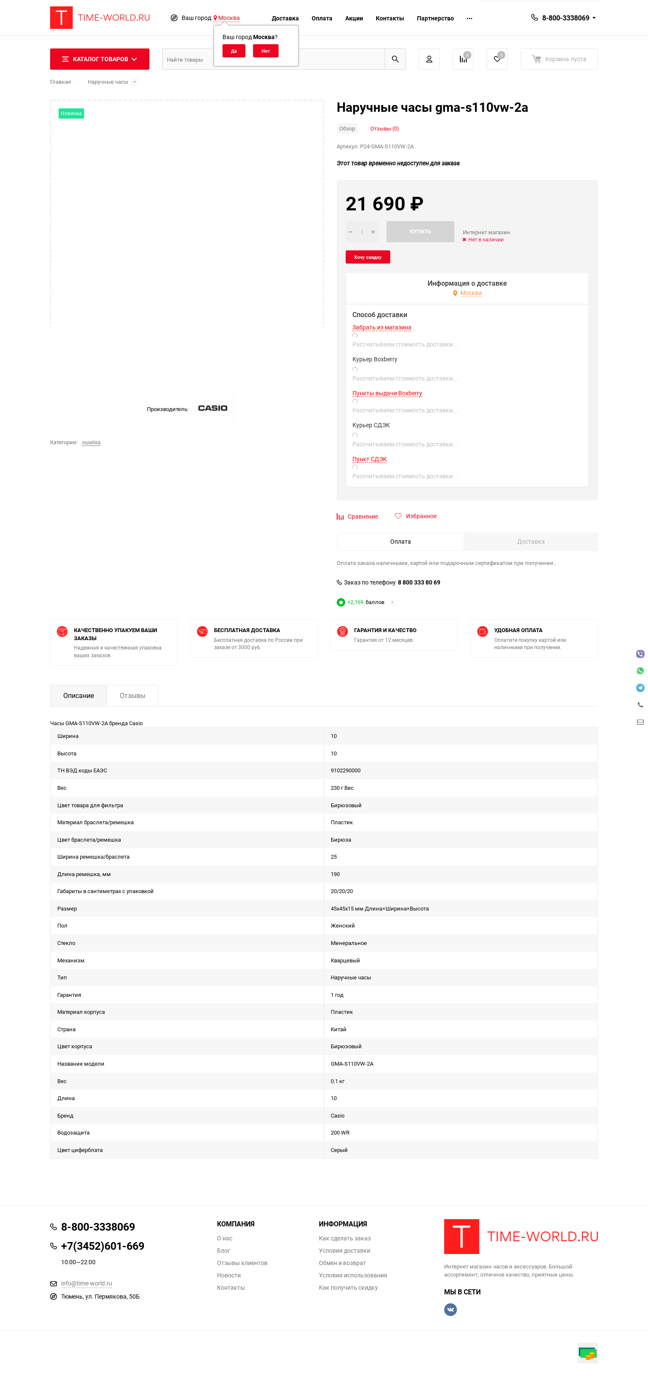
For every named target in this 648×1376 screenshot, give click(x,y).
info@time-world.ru (86, 1283)
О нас (224, 1238)
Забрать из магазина (381, 327)
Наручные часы (108, 81)
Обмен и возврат (342, 1263)
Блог (223, 1251)
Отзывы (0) (384, 128)
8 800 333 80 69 (419, 582)
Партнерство (435, 18)
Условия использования (353, 1275)
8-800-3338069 (565, 18)
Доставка (285, 18)
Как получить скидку (348, 1288)
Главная (60, 81)
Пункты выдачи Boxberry (387, 393)
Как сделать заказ (345, 1238)
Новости (229, 1275)
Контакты (390, 18)
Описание (78, 695)
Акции (354, 18)
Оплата (322, 18)
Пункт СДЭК (369, 459)
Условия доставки (344, 1251)
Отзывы (132, 695)
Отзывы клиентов (242, 1263)
